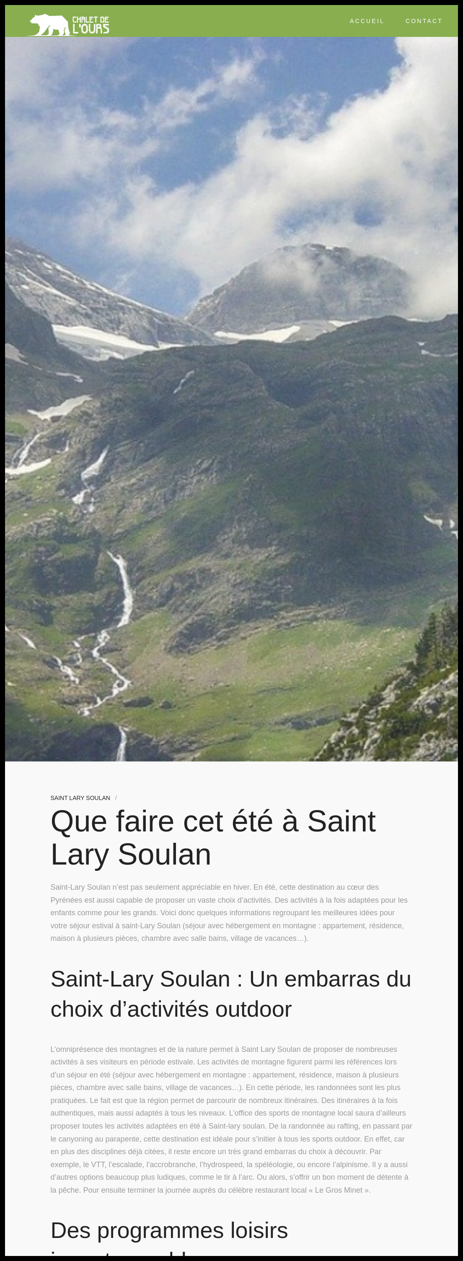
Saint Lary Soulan (80, 798)
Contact (424, 21)
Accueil (367, 21)
